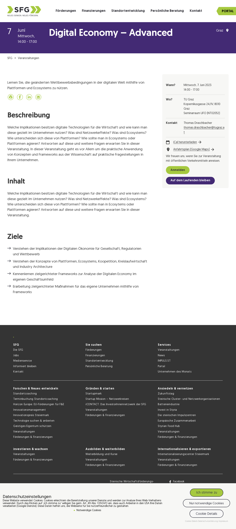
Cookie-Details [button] (191, 521)
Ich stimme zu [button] (206, 492)
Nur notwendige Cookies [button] (206, 503)
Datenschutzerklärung (208, 521)
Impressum (223, 521)
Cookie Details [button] (206, 514)
